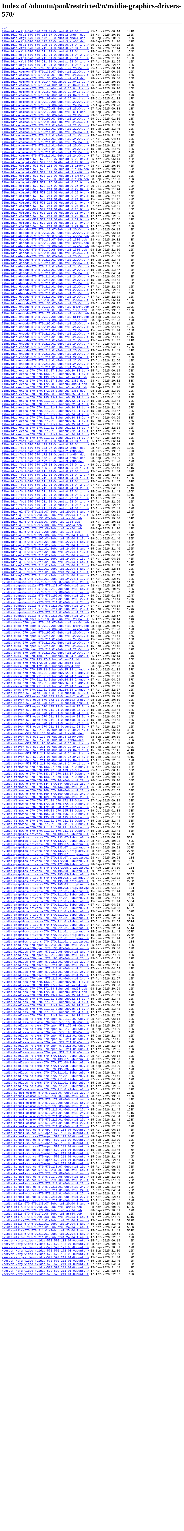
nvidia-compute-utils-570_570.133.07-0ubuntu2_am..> (45, 698)
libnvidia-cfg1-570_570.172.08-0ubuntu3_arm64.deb (43, 45)
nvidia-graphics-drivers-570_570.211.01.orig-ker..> (45, 1121)
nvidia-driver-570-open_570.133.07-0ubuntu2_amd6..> (45, 831)
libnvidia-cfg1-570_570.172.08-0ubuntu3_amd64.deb (43, 41)
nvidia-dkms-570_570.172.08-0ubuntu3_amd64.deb (41, 790)
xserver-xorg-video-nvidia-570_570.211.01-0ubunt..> (45, 1504)
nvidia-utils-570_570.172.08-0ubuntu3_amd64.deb (42, 1447)
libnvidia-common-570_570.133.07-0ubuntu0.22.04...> (45, 81)
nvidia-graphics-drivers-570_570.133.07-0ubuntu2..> (45, 1004)
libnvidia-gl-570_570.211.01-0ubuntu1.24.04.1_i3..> (45, 689)
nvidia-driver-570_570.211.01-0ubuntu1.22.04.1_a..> (45, 907)
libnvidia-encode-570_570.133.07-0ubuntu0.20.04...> (45, 355)
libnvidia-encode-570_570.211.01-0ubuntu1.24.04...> (45, 431)
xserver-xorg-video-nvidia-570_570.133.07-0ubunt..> (45, 1484)
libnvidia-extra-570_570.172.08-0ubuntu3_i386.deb (43, 464)
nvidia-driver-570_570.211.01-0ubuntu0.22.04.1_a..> (45, 891)
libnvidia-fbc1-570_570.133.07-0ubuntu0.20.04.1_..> (45, 524)
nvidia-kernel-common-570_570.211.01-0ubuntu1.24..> (45, 1346)
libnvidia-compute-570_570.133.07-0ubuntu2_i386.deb (45, 198)
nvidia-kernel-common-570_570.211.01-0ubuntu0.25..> (45, 1338)
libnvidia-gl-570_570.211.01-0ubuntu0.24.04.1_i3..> (45, 657)
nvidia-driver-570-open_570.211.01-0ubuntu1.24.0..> (45, 867)
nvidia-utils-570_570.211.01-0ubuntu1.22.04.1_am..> (45, 1475)
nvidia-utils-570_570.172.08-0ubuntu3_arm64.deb (42, 1451)
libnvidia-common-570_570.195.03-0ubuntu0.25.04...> (45, 141)
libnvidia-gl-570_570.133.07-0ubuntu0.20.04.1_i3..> (45, 613)
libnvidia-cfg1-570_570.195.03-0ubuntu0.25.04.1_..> (45, 49)
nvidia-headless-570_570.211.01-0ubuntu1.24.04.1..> (45, 1213)
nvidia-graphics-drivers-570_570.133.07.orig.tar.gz (45, 1024)
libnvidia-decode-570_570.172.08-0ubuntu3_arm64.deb (45, 290)
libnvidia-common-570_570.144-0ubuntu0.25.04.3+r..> (45, 97)
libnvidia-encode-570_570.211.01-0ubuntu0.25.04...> (45, 415)
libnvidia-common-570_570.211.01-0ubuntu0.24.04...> (45, 153)
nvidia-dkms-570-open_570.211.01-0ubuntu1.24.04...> (45, 778)
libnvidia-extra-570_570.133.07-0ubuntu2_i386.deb (43, 452)
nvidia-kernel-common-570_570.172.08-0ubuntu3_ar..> (45, 1318)
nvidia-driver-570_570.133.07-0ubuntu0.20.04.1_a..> (45, 871)
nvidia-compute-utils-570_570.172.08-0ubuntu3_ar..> (45, 706)
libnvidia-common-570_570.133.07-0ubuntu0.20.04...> (45, 77)
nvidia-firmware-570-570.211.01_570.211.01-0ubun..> (45, 980)
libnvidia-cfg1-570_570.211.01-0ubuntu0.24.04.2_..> (45, 61)
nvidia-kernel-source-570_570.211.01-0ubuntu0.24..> (45, 1419)
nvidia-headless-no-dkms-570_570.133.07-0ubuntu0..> (45, 1262)
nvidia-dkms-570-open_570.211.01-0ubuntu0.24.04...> (45, 762)
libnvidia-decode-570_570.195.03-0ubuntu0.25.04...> (45, 298)
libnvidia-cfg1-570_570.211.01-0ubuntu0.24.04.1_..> (45, 57)
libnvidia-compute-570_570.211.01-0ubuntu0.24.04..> (45, 230)
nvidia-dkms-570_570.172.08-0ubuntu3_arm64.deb (41, 794)
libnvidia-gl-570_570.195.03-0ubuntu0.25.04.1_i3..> (45, 641)
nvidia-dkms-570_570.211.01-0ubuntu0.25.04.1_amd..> (45, 814)
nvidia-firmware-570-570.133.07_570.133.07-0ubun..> (45, 915)
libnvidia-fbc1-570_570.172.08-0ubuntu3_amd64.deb (43, 540)
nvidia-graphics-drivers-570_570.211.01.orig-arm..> (45, 1117)
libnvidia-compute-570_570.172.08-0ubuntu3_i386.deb (45, 210)
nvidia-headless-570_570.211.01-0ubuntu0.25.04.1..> (45, 1205)
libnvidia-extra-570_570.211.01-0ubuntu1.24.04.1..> (45, 516)
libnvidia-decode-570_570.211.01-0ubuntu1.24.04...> (45, 347)
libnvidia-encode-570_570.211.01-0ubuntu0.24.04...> (45, 399)
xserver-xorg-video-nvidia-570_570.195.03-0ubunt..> (45, 1500)
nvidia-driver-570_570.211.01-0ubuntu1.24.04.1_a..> (45, 911)
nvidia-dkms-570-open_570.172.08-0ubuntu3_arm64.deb (45, 750)
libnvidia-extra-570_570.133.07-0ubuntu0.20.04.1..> (45, 440)
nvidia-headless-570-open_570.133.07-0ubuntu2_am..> (45, 1133)
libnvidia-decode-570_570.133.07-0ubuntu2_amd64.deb (45, 278)
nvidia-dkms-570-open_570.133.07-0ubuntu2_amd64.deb (45, 742)
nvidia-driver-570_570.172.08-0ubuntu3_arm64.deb (43, 883)
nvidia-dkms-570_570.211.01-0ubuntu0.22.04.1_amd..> (45, 802)
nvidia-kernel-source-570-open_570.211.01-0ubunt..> (45, 1371)
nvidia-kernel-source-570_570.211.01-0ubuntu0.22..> (45, 1415)
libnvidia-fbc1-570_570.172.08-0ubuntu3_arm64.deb (43, 544)
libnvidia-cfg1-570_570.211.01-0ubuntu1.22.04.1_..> (45, 69)
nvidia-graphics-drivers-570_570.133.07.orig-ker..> (45, 1020)
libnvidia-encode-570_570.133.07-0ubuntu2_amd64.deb (45, 363)
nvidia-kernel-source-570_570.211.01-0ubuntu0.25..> (45, 1427)
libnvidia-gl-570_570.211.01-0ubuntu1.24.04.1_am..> (45, 685)
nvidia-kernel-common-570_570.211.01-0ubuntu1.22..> (45, 1342)
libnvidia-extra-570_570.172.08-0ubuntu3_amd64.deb (44, 456)
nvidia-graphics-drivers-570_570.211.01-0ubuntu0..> (45, 1064)
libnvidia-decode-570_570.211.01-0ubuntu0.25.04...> (45, 331)
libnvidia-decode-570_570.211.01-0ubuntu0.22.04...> (45, 307)
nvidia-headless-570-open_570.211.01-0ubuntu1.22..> (45, 1165)
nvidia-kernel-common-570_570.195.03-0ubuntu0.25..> (45, 1322)
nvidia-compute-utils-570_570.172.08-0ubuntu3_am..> (45, 702)
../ (4, 28)
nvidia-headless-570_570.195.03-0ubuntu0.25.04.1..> (45, 1189)
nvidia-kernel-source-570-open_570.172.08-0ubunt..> (45, 1359)
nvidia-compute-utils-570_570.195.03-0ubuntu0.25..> (45, 710)
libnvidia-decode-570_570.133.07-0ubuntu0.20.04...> (45, 270)
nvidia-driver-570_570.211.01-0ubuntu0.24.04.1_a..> (45, 895)
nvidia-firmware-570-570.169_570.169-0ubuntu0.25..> (45, 951)
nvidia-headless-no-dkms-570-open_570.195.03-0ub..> (45, 1234)
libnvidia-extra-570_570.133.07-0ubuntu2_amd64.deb (44, 448)
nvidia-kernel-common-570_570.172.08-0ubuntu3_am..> (45, 1314)
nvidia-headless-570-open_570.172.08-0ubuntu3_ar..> (45, 1141)
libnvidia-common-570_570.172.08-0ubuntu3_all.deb (43, 129)
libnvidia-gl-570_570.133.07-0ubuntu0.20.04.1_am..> (45, 609)
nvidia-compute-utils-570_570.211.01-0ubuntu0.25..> (45, 726)
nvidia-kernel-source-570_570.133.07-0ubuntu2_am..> (45, 1399)
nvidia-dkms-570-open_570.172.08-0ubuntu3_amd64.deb (45, 746)
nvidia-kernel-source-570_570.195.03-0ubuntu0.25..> (45, 1411)
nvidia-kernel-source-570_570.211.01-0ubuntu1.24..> (45, 1435)
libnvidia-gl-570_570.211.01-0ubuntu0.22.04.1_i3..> (45, 649)
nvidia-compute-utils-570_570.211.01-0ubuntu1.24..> (45, 734)
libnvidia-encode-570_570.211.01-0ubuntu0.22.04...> (45, 391)
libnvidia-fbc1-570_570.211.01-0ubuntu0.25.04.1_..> (45, 585)
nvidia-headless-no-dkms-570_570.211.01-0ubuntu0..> (45, 1282)
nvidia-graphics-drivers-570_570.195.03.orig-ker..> (45, 1056)
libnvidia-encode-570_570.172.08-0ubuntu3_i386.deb (44, 379)
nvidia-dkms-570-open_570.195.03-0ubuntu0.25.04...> (45, 754)
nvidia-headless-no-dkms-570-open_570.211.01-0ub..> (45, 1238)
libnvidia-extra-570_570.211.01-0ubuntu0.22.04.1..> (45, 476)
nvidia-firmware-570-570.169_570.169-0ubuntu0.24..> (45, 947)
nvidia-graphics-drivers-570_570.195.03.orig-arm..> (45, 1052)
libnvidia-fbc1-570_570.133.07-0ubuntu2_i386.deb (43, 536)
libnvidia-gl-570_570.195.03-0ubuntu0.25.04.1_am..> (45, 637)
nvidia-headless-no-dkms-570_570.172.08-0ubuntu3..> (45, 1270)
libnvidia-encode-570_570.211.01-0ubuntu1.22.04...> (45, 423)
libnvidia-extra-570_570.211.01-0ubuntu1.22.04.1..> (45, 508)
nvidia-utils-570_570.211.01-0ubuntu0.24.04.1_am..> (45, 1463)
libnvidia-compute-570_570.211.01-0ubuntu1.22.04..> (45, 254)
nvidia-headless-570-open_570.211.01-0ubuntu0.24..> (45, 1153)
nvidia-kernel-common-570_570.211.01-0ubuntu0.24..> (45, 1330)
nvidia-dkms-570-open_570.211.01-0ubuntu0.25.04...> (45, 770)
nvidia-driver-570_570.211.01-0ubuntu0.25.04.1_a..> (45, 903)
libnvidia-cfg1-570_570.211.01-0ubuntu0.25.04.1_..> (45, 65)
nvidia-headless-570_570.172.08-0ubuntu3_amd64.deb (44, 1181)
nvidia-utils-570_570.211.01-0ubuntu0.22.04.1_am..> (45, 1459)
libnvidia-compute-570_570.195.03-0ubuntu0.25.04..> (45, 214)
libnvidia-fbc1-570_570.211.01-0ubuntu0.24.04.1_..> (45, 569)
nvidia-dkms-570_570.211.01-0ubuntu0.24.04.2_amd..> (45, 810)
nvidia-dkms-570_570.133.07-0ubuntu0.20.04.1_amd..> (45, 782)
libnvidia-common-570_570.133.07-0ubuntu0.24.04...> (45, 85)
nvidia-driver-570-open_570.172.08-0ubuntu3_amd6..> (45, 835)
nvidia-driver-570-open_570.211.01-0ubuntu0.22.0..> (45, 847)
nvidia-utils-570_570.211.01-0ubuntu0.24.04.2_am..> (45, 1467)
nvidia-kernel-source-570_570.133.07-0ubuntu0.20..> (45, 1395)
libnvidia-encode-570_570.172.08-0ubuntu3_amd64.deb (45, 371)
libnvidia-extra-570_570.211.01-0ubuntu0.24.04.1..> (45, 484)
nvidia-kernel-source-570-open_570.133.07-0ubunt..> (45, 1350)
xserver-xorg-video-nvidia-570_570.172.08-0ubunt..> (45, 1492)
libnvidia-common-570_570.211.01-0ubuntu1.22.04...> (45, 178)
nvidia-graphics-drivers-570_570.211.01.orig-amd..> (45, 1113)
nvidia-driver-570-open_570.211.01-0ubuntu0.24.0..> (45, 851)
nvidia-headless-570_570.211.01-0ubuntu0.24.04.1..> (45, 1197)
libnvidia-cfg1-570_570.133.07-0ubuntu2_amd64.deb (43, 36)
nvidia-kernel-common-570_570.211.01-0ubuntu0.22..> (45, 1326)
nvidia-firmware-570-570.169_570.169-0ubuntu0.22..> (45, 943)
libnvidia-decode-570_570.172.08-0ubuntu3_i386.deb (44, 294)
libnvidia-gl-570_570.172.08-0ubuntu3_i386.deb (41, 633)
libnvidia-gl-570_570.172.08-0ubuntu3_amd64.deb (42, 625)
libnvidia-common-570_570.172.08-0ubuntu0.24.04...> (45, 121)
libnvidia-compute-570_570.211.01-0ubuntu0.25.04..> (45, 246)
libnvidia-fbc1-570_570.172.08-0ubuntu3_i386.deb (43, 548)
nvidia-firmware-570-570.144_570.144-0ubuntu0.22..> (45, 931)
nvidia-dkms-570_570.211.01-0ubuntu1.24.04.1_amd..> (45, 822)
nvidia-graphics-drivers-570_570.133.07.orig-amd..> (45, 1012)
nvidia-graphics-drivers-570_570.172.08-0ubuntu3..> (45, 1028)
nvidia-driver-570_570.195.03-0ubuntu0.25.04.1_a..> (45, 887)
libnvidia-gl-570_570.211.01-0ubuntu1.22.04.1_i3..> (45, 681)
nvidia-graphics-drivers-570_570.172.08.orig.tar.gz (45, 1036)
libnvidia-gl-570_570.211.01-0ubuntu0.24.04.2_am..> (45, 661)
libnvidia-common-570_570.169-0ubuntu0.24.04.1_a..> (45, 109)
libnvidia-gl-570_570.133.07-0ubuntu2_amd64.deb (42, 617)
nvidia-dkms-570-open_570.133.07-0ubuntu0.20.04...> (45, 738)
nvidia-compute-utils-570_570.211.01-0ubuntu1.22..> (45, 730)
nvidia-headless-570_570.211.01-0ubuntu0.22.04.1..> (45, 1193)
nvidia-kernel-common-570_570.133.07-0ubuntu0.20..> (45, 1306)
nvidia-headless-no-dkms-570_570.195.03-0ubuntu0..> (45, 1278)
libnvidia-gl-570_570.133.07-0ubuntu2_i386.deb (41, 621)
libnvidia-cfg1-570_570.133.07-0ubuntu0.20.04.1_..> (45, 32)
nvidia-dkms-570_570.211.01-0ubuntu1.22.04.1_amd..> (45, 818)
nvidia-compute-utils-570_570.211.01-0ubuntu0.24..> (45, 718)
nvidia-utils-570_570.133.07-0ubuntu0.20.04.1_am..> (45, 1439)
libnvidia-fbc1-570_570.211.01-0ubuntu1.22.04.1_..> (45, 593)
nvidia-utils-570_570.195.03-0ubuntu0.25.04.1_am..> (45, 1455)
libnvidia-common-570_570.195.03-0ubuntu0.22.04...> (45, 133)
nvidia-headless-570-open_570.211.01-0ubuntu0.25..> (45, 1161)
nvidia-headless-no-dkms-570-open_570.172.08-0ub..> (45, 1226)
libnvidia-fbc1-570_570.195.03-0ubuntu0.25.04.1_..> (45, 552)
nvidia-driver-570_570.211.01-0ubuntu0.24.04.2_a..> (45, 899)
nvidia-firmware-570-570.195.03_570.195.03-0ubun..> (45, 968)
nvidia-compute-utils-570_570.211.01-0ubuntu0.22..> (45, 714)
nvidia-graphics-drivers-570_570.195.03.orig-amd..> (45, 1048)
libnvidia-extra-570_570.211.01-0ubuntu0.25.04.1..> (45, 500)
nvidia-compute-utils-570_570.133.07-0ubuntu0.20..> (45, 693)
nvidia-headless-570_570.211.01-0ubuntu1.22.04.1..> (45, 1209)
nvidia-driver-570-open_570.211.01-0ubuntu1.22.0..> (45, 863)
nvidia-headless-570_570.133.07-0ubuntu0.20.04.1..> (45, 1173)
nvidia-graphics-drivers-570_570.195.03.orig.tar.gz (45, 1060)
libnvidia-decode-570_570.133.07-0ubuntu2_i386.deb (44, 282)
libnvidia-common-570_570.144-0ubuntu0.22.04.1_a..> (45, 93)
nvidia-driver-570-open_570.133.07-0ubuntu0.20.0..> (45, 827)
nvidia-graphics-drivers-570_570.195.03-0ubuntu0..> (45, 1040)
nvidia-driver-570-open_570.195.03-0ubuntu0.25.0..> (45, 843)
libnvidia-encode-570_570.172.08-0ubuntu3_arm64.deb (45, 375)
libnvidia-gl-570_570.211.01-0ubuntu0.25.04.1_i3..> (45, 673)
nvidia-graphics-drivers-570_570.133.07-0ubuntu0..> (45, 996)
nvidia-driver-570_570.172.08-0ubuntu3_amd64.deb (43, 879)
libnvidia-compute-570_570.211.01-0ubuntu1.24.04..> (45, 262)
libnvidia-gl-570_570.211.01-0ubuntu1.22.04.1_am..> (45, 677)
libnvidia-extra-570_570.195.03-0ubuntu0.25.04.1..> (45, 468)
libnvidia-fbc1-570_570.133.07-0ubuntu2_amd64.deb (43, 532)
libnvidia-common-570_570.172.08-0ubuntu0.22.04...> (45, 117)
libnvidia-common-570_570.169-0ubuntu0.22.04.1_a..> (45, 105)
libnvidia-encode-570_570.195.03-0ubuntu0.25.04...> (45, 383)
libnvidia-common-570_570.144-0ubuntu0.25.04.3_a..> (45, 101)
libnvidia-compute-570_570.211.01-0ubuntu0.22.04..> (45, 222)
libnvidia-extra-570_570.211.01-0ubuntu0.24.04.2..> (45, 492)
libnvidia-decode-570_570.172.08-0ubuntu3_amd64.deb (45, 286)
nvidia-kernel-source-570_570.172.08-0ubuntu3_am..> (45, 1403)
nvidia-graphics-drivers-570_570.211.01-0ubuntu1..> (45, 1097)
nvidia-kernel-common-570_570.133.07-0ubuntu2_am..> (45, 1310)
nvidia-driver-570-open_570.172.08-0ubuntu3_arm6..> (45, 839)
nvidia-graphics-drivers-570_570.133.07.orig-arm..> (45, 1016)
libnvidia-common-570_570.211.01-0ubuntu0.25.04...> (45, 169)
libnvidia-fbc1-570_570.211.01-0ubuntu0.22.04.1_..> (45, 560)
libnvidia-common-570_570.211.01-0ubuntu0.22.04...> (45, 145)
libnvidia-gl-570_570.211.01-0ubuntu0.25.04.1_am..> (45, 669)
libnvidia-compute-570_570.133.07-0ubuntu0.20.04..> (45, 186)
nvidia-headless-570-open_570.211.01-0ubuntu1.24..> (45, 1169)
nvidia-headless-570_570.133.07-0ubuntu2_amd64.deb (44, 1177)
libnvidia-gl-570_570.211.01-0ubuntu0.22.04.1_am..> (45, 645)
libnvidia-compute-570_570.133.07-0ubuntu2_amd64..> (45, 194)
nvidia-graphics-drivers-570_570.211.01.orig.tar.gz (45, 1125)
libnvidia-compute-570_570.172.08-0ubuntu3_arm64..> (45, 206)
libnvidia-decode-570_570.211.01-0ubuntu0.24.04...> (45, 315)
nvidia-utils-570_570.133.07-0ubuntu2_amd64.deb (42, 1443)
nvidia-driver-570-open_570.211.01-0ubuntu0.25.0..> (45, 859)
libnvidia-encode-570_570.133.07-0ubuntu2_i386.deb (44, 367)
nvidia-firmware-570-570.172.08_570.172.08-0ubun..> (45, 955)
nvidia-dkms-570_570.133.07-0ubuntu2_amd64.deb (41, 786)
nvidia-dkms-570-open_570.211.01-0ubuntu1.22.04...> (45, 774)
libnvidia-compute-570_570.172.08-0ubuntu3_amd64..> (45, 202)
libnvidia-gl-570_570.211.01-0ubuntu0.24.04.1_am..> (45, 653)
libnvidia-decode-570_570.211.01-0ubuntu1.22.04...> (45, 339)
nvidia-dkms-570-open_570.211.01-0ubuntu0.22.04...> (45, 758)
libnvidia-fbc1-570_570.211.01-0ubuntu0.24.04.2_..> (45, 577)
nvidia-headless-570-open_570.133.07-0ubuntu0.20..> (45, 1129)
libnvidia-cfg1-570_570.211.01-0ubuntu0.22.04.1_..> (45, 53)
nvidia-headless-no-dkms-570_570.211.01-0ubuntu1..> (45, 1298)
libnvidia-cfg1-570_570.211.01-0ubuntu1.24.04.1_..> (45, 73)
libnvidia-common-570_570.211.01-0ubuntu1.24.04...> (45, 182)
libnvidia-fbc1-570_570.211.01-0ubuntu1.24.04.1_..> (45, 601)
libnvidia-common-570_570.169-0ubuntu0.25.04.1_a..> (45, 113)
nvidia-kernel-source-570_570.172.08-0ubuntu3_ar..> (45, 1407)
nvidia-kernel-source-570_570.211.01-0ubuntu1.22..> (45, 1431)
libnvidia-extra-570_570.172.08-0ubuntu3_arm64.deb (44, 460)
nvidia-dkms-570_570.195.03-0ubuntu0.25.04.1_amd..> (45, 798)
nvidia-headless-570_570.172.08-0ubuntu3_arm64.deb (44, 1185)
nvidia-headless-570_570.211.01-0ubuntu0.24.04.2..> (45, 1201)
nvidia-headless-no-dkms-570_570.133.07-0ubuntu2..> (45, 1266)
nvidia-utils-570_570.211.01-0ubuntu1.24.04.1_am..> (45, 1479)
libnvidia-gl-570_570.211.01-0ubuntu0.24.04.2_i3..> (45, 665)
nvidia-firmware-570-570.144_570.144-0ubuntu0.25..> (45, 935)
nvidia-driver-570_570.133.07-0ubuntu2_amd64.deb (43, 875)
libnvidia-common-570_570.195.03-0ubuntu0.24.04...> (45, 137)
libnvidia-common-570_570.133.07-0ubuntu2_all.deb (43, 89)
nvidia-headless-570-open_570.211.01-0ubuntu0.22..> (45, 1149)
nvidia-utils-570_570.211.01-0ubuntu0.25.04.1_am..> (45, 1471)
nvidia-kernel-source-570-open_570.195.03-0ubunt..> (45, 1367)
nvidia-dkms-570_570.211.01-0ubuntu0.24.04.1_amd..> (45, 806)
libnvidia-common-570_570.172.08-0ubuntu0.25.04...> (45, 125)
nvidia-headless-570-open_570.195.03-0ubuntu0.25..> (45, 1145)
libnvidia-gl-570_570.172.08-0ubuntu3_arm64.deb (42, 629)
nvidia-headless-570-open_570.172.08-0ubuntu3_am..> (45, 1137)
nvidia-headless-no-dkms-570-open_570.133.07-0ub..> (45, 1217)
